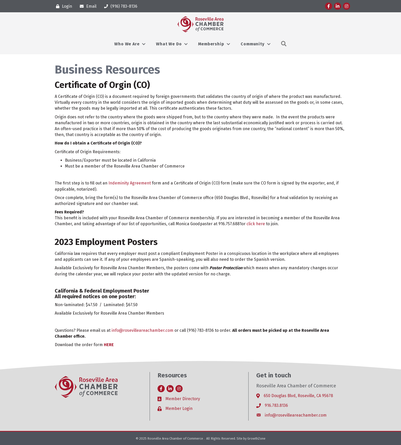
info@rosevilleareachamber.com (142, 330)
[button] (284, 44)
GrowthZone (256, 438)
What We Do (169, 44)
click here (256, 223)
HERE (109, 344)
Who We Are (126, 44)
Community (252, 44)
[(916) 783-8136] (119, 6)
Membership (211, 44)
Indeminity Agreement (129, 183)
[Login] (62, 6)
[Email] (86, 6)
